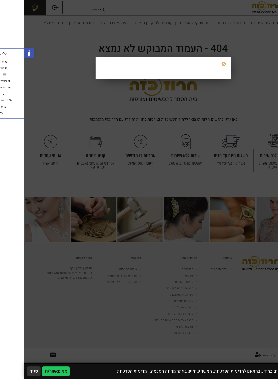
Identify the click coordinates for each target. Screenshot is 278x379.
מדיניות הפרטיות (108, 371)
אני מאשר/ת (32, 371)
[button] (5, 53)
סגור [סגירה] (10, 371)
